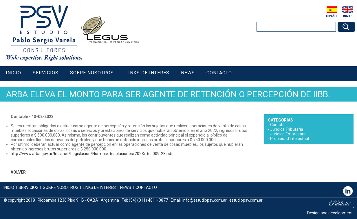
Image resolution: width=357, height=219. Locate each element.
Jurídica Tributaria (286, 129)
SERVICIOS (29, 187)
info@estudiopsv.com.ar (204, 200)
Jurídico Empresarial (288, 134)
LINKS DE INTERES (99, 187)
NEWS (125, 187)
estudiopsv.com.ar (246, 200)
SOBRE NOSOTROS (60, 187)
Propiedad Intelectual (289, 138)
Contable (278, 124)
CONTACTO (146, 187)
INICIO (8, 187)
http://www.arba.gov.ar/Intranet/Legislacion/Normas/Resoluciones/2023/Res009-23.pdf (92, 153)
